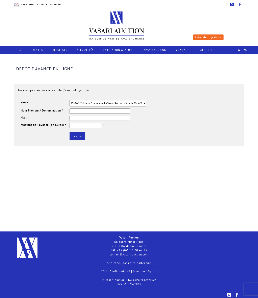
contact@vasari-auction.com (129, 254)
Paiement (56, 4)
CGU (104, 271)
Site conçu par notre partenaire (129, 263)
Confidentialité (120, 271)
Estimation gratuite (208, 37)
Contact (42, 4)
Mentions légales (145, 271)
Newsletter (28, 4)
